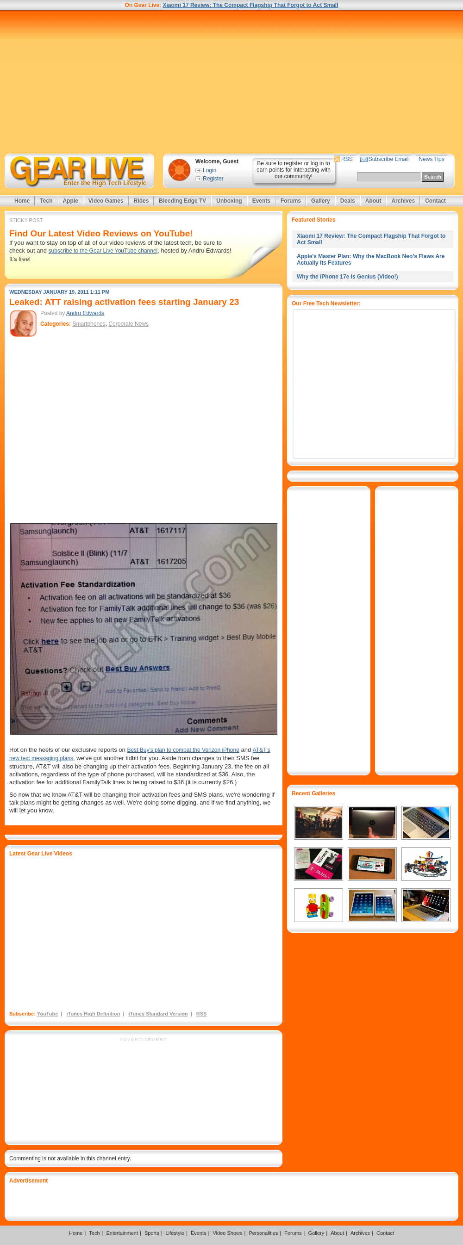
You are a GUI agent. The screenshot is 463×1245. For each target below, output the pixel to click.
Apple (70, 201)
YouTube (47, 1013)
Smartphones (88, 324)
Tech (46, 201)
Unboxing (229, 201)
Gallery (320, 201)
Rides (141, 201)
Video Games (106, 201)
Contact (435, 201)
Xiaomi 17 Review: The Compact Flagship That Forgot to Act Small (250, 5)
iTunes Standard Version (158, 1013)
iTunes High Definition (93, 1013)
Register (213, 178)
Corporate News (128, 324)
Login (209, 170)
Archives (403, 201)
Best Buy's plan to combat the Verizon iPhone (183, 750)
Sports (151, 1233)
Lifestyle (175, 1233)
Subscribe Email (389, 159)
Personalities (263, 1233)
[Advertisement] (231, 82)
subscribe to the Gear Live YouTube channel (103, 251)
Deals (347, 201)
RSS (347, 159)
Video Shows (227, 1233)
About (373, 201)
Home (22, 201)
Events (261, 201)
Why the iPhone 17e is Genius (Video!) (347, 276)
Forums (291, 201)
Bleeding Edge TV (182, 201)
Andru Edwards (85, 313)
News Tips (431, 159)
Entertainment (122, 1233)
